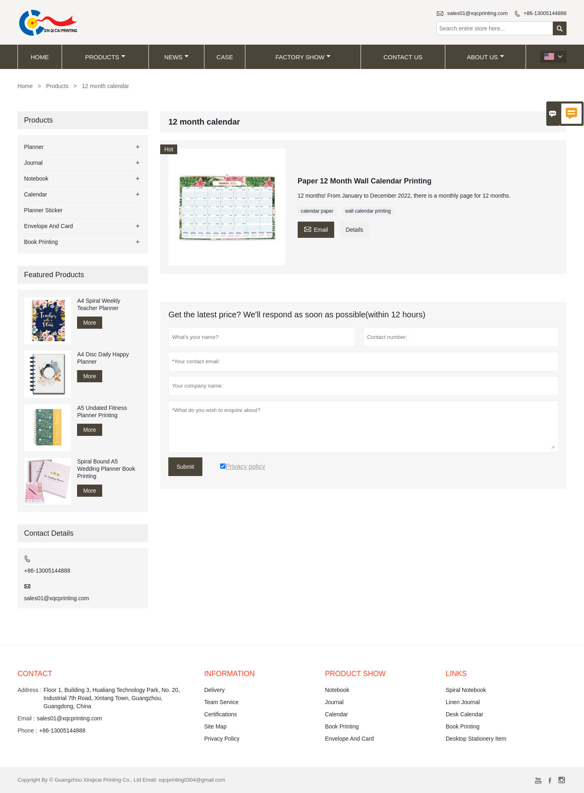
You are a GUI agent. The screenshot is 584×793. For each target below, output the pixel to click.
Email (316, 228)
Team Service (221, 702)
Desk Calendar (464, 714)
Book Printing (41, 242)
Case (225, 57)
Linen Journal (463, 702)
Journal (33, 162)
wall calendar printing (368, 211)
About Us (485, 57)
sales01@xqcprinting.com (477, 13)
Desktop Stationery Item (476, 738)
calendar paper (317, 211)
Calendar (35, 194)
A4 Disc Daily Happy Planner (103, 358)
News (176, 57)
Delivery (214, 690)
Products (105, 57)
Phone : (27, 730)
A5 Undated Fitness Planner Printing (102, 411)
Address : (29, 690)
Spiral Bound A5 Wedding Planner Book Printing (106, 468)
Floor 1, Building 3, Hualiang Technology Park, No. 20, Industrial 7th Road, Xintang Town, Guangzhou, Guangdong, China (111, 698)
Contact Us (402, 57)
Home (40, 57)
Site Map (215, 726)
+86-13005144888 (545, 13)
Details (354, 229)
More (89, 322)
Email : (26, 718)
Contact (34, 674)
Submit (185, 466)
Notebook (36, 178)
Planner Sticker (43, 210)
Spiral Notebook (466, 690)
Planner (33, 147)
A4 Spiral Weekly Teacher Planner (98, 304)
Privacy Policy (221, 738)
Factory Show (303, 57)
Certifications (220, 714)
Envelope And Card (48, 226)
